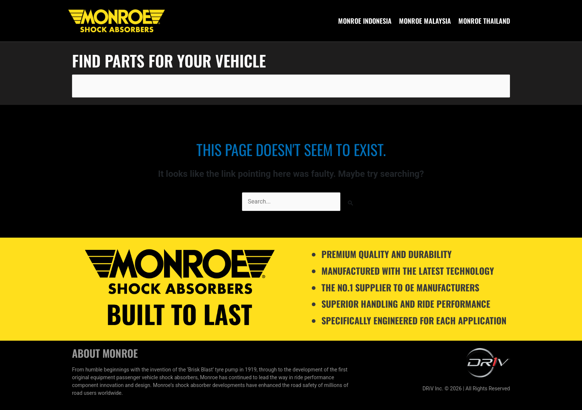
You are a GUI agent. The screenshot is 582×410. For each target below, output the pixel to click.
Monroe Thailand (484, 21)
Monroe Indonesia (365, 21)
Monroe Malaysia (425, 21)
